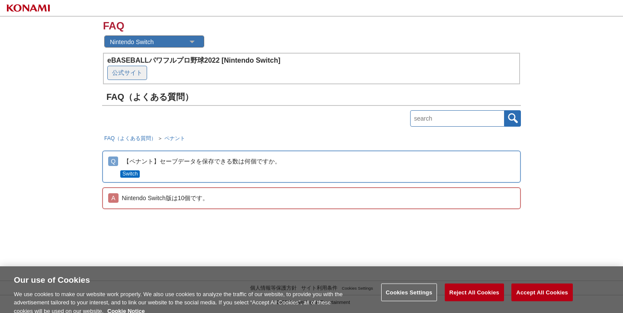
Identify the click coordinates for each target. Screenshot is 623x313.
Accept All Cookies (542, 294)
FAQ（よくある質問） (130, 138)
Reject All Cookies (474, 294)
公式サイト (127, 72)
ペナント (174, 138)
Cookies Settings (409, 294)
